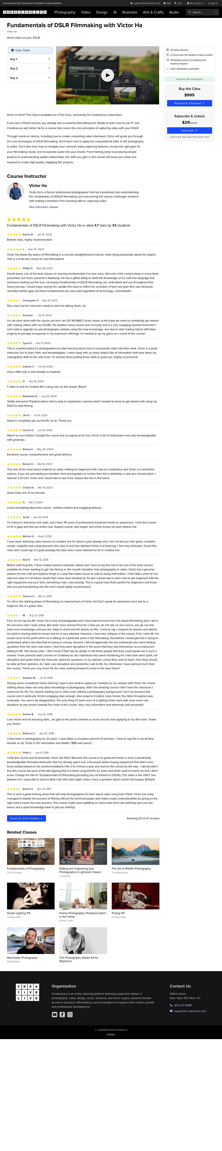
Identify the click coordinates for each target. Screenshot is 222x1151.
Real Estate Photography (22, 958)
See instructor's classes (43, 207)
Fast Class (65, 115)
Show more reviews (26, 818)
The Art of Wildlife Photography (131, 868)
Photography (64, 12)
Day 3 (14, 78)
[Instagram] (70, 1014)
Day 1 (13, 59)
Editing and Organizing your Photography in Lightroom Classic (80, 870)
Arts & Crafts (153, 12)
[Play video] (107, 75)
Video (85, 12)
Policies (111, 1034)
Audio (174, 12)
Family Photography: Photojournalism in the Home (82, 915)
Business (129, 12)
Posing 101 (118, 913)
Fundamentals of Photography (26, 868)
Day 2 (14, 68)
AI (115, 12)
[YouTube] (54, 1014)
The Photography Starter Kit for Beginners (78, 959)
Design (102, 12)
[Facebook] (62, 1014)
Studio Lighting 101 (18, 913)
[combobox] (202, 12)
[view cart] (179, 3)
